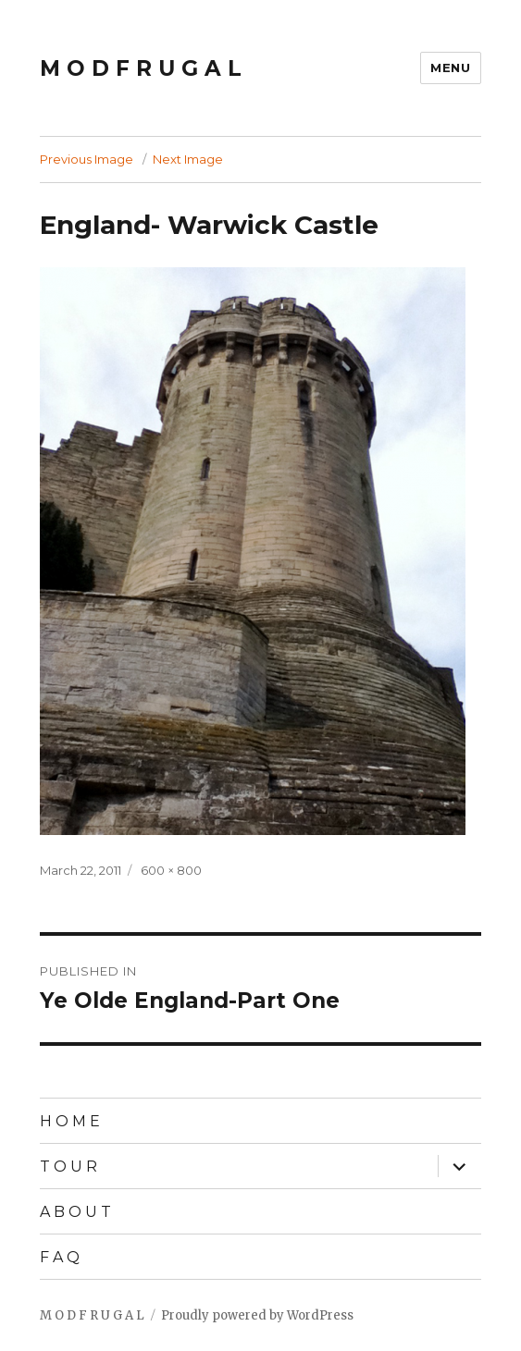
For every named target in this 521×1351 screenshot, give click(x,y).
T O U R (68, 1166)
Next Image (188, 159)
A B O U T (75, 1212)
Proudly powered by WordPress (257, 1315)
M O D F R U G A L (141, 68)
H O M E (70, 1121)
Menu (450, 67)
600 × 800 (171, 870)
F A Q (60, 1257)
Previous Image (86, 159)
